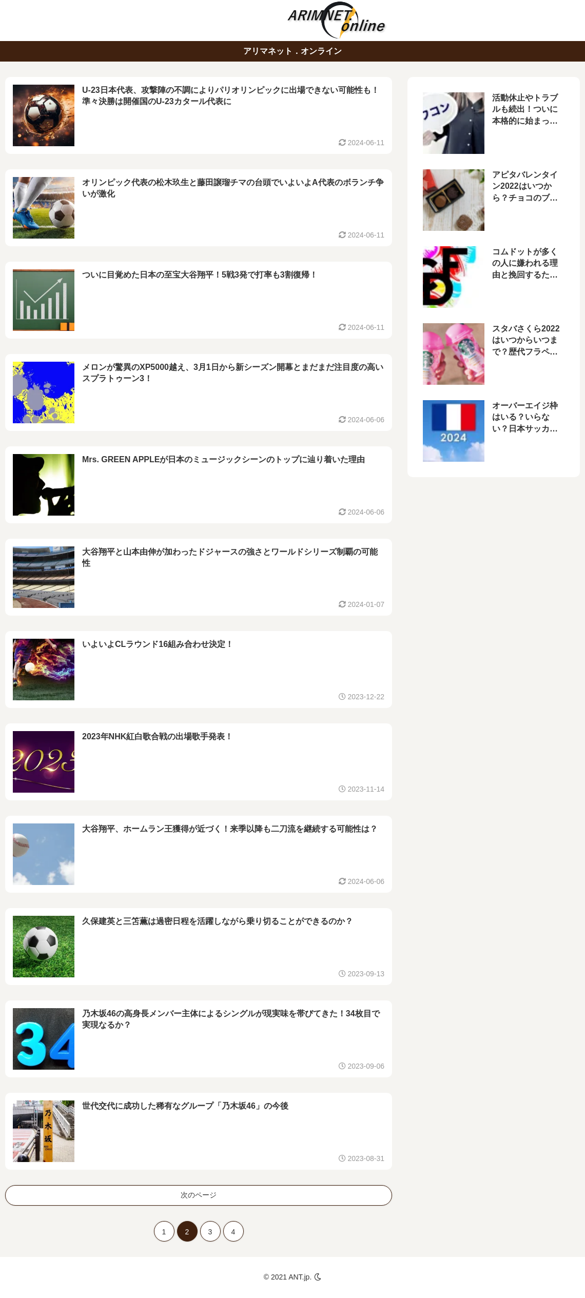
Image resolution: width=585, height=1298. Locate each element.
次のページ (199, 1195)
